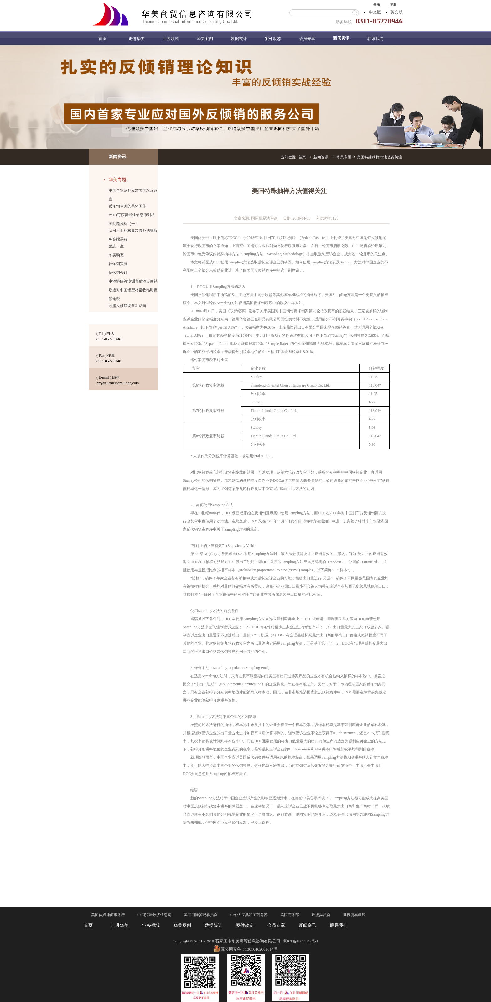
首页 (102, 38)
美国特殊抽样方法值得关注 (379, 157)
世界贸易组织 (354, 915)
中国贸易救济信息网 (154, 915)
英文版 (396, 12)
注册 (393, 4)
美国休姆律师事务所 (108, 915)
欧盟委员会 (321, 915)
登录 (376, 4)
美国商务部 (289, 915)
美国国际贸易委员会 (201, 915)
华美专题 (343, 157)
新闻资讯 (320, 157)
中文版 (375, 12)
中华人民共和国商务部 (249, 915)
